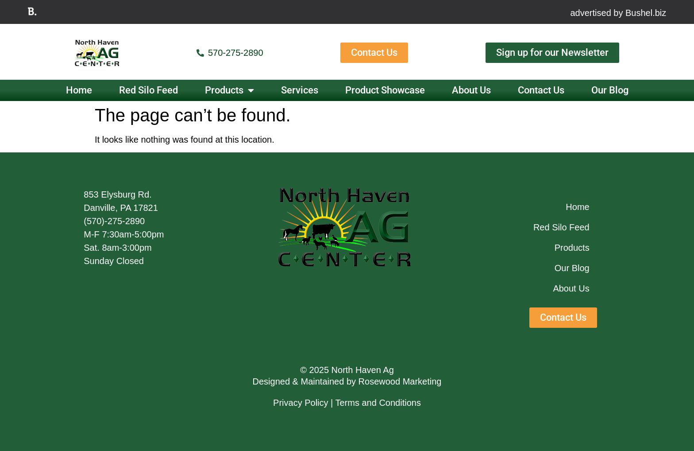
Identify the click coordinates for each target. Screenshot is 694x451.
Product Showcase (385, 90)
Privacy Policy (300, 403)
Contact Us (541, 90)
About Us (471, 90)
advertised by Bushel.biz (618, 13)
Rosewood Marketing (400, 381)
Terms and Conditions (378, 403)
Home (79, 90)
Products (229, 90)
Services (299, 90)
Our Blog (609, 90)
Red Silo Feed (148, 90)
